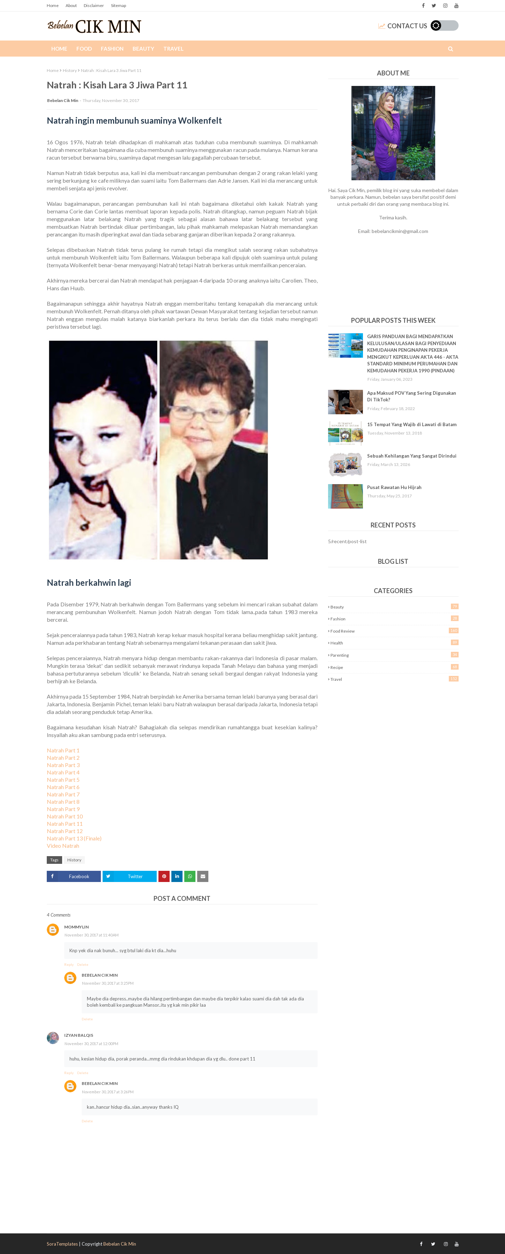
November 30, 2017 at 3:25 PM (108, 983)
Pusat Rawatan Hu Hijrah (394, 487)
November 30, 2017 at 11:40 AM (92, 935)
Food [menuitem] (84, 48)
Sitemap (118, 5)
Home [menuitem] (59, 48)
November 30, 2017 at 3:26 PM (108, 1091)
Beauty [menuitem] (143, 48)
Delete (82, 964)
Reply (69, 964)
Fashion (394, 618)
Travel (394, 679)
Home (53, 5)
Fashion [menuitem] (112, 48)
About (71, 5)
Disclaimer (94, 5)
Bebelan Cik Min (62, 100)
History (70, 70)
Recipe (394, 667)
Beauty (394, 607)
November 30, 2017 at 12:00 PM (91, 1043)
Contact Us (402, 26)
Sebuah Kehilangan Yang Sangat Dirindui (411, 456)
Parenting (394, 655)
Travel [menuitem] (173, 48)
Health (394, 643)
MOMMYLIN (76, 926)
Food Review (394, 631)
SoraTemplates (62, 1244)
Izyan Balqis (78, 1035)
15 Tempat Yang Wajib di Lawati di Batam (411, 424)
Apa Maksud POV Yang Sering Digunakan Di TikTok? (411, 396)
